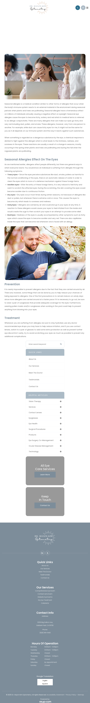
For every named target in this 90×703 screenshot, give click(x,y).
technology (34, 451)
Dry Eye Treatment (45, 600)
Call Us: (77, 7)
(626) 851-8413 (45, 633)
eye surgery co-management (41, 440)
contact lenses (35, 412)
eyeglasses (33, 418)
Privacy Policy (71, 695)
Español (45, 684)
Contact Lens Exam (45, 594)
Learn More (45, 474)
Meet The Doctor (36, 373)
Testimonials (34, 379)
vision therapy (35, 401)
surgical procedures (37, 429)
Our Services (34, 366)
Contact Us (33, 386)
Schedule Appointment (83, 7)
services (32, 407)
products (32, 435)
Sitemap (81, 695)
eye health (33, 423)
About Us (32, 359)
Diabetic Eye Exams (45, 597)
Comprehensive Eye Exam (45, 591)
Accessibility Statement (55, 695)
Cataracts (45, 603)
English (45, 681)
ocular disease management (41, 446)
